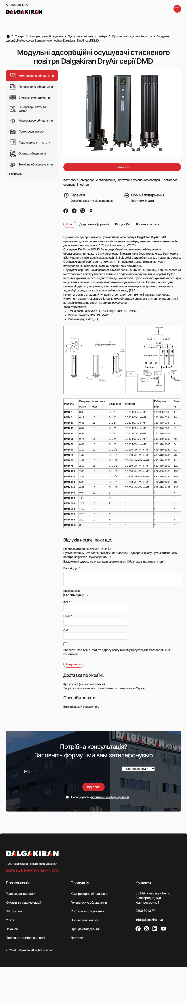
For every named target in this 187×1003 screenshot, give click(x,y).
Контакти (144, 883)
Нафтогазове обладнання (31, 120)
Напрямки (15, 173)
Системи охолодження (29, 97)
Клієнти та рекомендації (24, 903)
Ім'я (66, 602)
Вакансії (12, 930)
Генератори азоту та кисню (27, 109)
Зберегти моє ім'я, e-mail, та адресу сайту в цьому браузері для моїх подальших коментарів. (117, 652)
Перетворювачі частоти (29, 142)
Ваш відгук (71, 568)
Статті (10, 921)
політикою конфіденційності (110, 797)
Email (67, 616)
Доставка (78, 939)
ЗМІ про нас (15, 912)
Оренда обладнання (27, 153)
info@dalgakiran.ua (150, 920)
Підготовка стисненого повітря (143, 180)
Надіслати (93, 787)
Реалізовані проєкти (21, 894)
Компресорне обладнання (31, 75)
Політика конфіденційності (26, 939)
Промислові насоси (26, 131)
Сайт (66, 630)
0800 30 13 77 (17, 5)
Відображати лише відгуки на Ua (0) (87, 549)
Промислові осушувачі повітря (86, 185)
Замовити (122, 167)
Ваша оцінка (71, 591)
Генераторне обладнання (31, 86)
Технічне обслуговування (31, 164)
